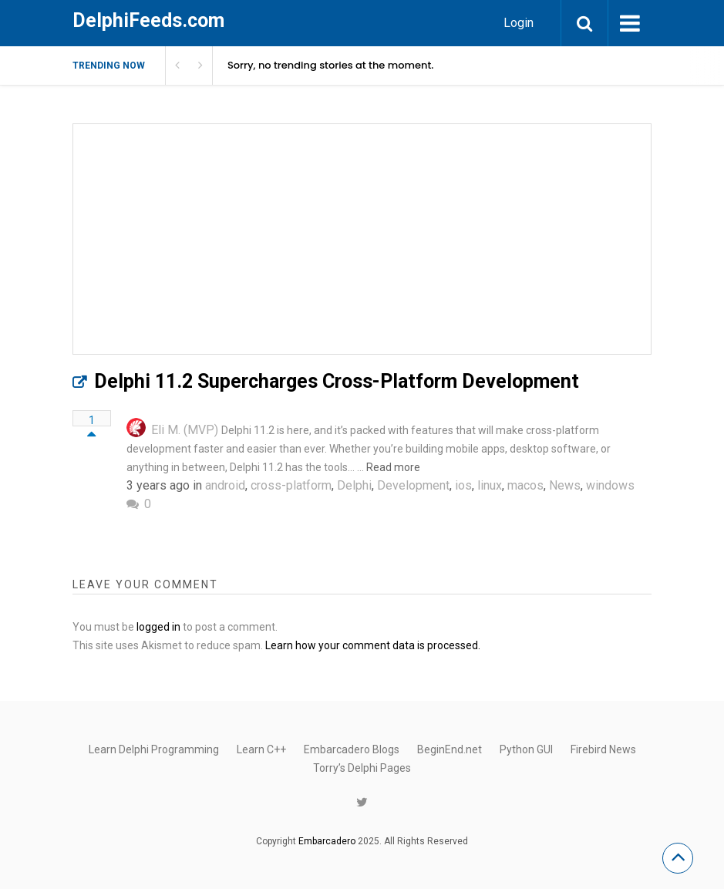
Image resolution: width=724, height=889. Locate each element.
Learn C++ (261, 749)
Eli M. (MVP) (184, 430)
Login (518, 22)
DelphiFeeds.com (148, 20)
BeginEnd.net (449, 749)
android (225, 485)
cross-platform (291, 485)
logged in (158, 627)
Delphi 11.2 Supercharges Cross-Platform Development (336, 381)
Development (413, 485)
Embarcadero (326, 841)
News (565, 485)
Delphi (354, 485)
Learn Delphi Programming (154, 749)
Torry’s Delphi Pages (362, 768)
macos (525, 485)
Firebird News (603, 749)
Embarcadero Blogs (351, 749)
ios (463, 485)
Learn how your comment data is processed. (372, 645)
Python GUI (526, 749)
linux (489, 485)
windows (610, 485)
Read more (393, 467)
